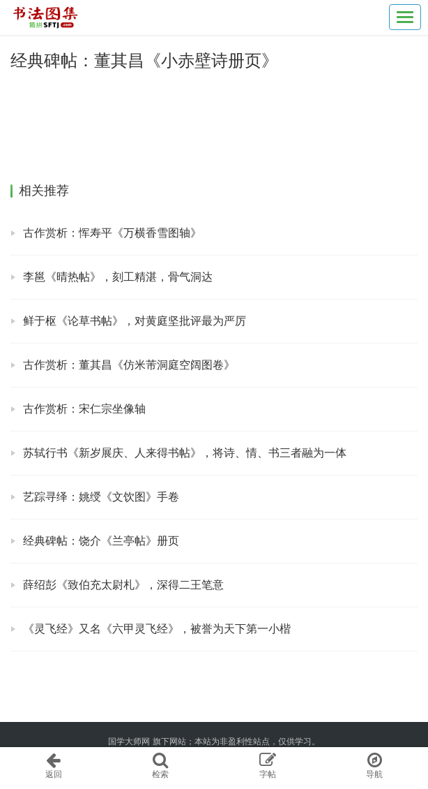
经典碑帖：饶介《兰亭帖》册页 (101, 541)
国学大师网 (129, 741)
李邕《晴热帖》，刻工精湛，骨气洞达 (118, 277)
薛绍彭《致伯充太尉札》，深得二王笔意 (123, 585)
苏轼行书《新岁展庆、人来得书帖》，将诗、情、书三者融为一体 (184, 453)
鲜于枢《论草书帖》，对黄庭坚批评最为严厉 (134, 321)
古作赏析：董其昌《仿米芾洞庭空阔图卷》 (129, 365)
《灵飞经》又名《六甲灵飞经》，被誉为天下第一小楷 (157, 629)
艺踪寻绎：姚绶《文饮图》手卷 (101, 497)
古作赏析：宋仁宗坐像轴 (84, 409)
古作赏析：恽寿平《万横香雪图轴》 (112, 233)
